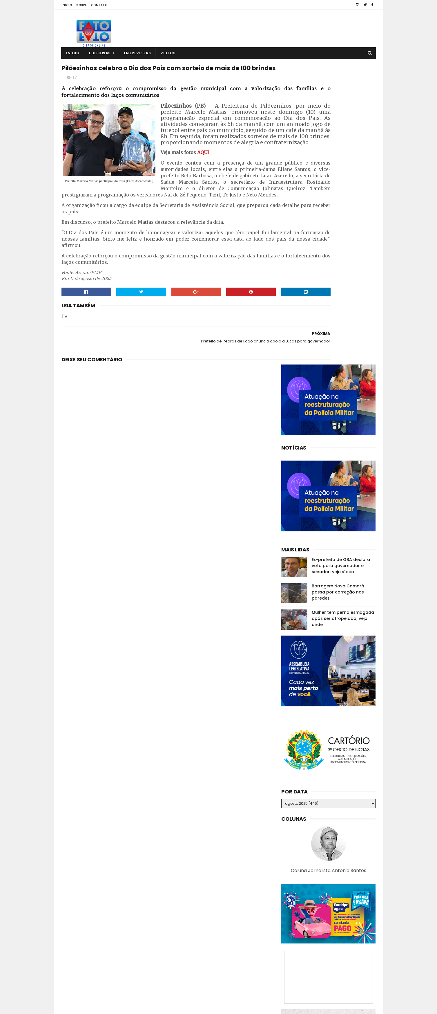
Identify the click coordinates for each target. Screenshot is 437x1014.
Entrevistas (137, 52)
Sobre (81, 5)
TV (74, 91)
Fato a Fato (107, 1006)
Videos (167, 52)
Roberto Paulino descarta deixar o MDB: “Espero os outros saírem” (339, 979)
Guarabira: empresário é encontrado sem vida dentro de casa (339, 927)
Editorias (100, 52)
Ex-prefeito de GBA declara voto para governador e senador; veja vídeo (341, 265)
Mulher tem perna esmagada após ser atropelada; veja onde (343, 317)
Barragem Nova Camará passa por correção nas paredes (338, 291)
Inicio (66, 5)
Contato (99, 5)
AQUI (203, 197)
